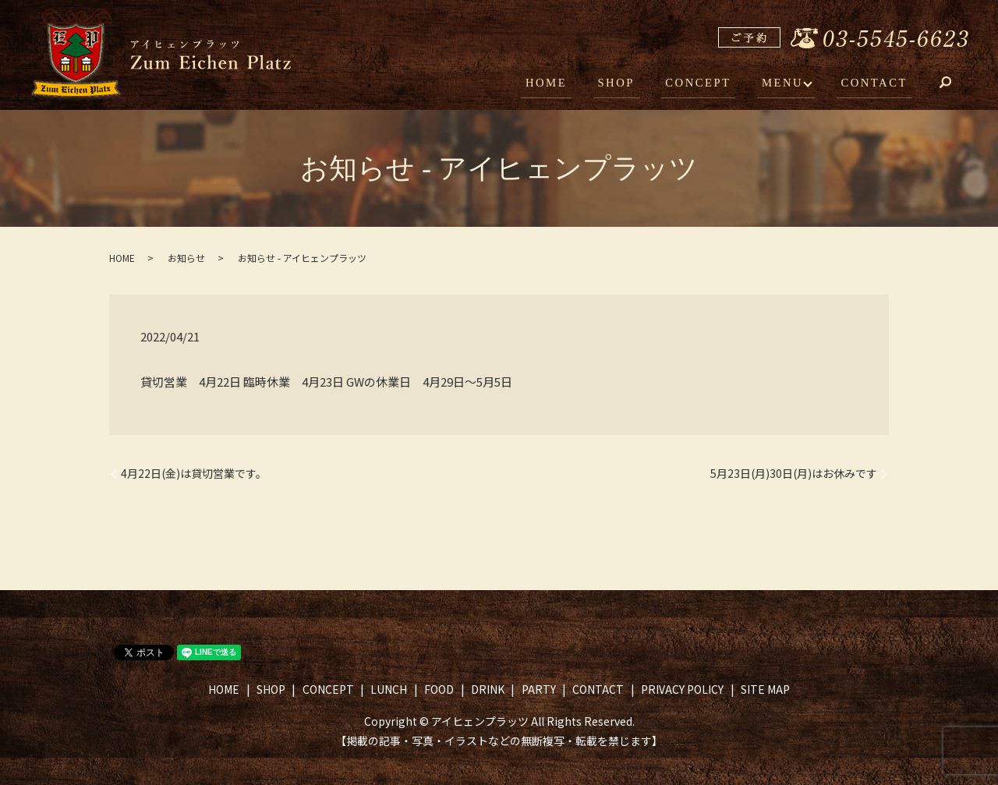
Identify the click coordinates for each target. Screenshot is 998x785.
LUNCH (388, 689)
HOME (568, 84)
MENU (787, 84)
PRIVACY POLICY (682, 689)
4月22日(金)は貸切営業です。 (194, 473)
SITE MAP (765, 689)
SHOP (631, 84)
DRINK (487, 689)
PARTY (539, 689)
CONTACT (877, 84)
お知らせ (186, 257)
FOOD (439, 689)
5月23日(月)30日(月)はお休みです (793, 473)
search (956, 86)
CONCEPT (707, 84)
